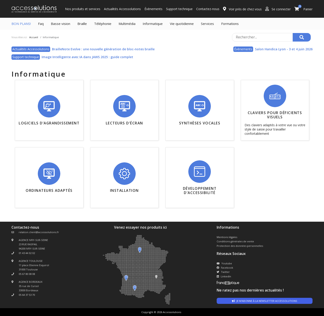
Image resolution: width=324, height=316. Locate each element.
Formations (230, 23)
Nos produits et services (82, 9)
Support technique (179, 9)
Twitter (223, 272)
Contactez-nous (207, 9)
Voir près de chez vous (242, 9)
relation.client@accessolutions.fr (39, 232)
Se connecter (278, 9)
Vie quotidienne (182, 23)
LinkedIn (224, 276)
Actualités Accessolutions (122, 9)
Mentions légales (227, 237)
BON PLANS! (21, 23)
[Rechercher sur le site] (262, 37)
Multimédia (127, 23)
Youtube (224, 263)
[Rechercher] (302, 37)
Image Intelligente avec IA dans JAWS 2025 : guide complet (87, 57)
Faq (41, 23)
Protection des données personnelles (240, 245)
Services (207, 23)
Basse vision (60, 23)
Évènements (153, 9)
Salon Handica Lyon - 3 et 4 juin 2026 (284, 49)
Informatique (153, 23)
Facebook (225, 267)
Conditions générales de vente (235, 241)
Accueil (33, 37)
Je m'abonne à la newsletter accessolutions (264, 301)
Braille (82, 23)
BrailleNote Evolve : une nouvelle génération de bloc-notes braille (103, 49)
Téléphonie (102, 23)
